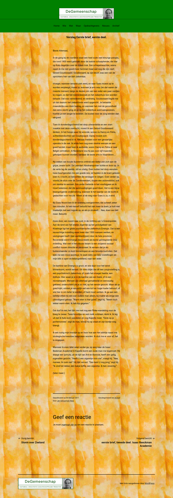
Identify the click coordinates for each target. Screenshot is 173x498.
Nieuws (105, 25)
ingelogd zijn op (69, 424)
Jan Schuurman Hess (65, 401)
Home (57, 25)
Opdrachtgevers (91, 25)
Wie (64, 25)
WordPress (149, 483)
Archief (115, 25)
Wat (71, 25)
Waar (78, 25)
